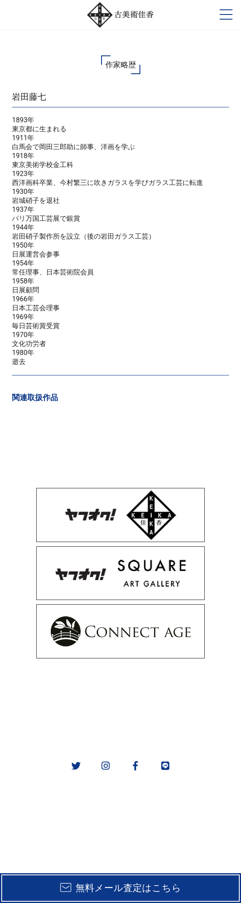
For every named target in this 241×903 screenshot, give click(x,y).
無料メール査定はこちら (128, 888)
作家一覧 (181, 704)
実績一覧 (60, 704)
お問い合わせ (180, 726)
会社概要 (60, 726)
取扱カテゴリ (180, 682)
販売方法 (60, 682)
